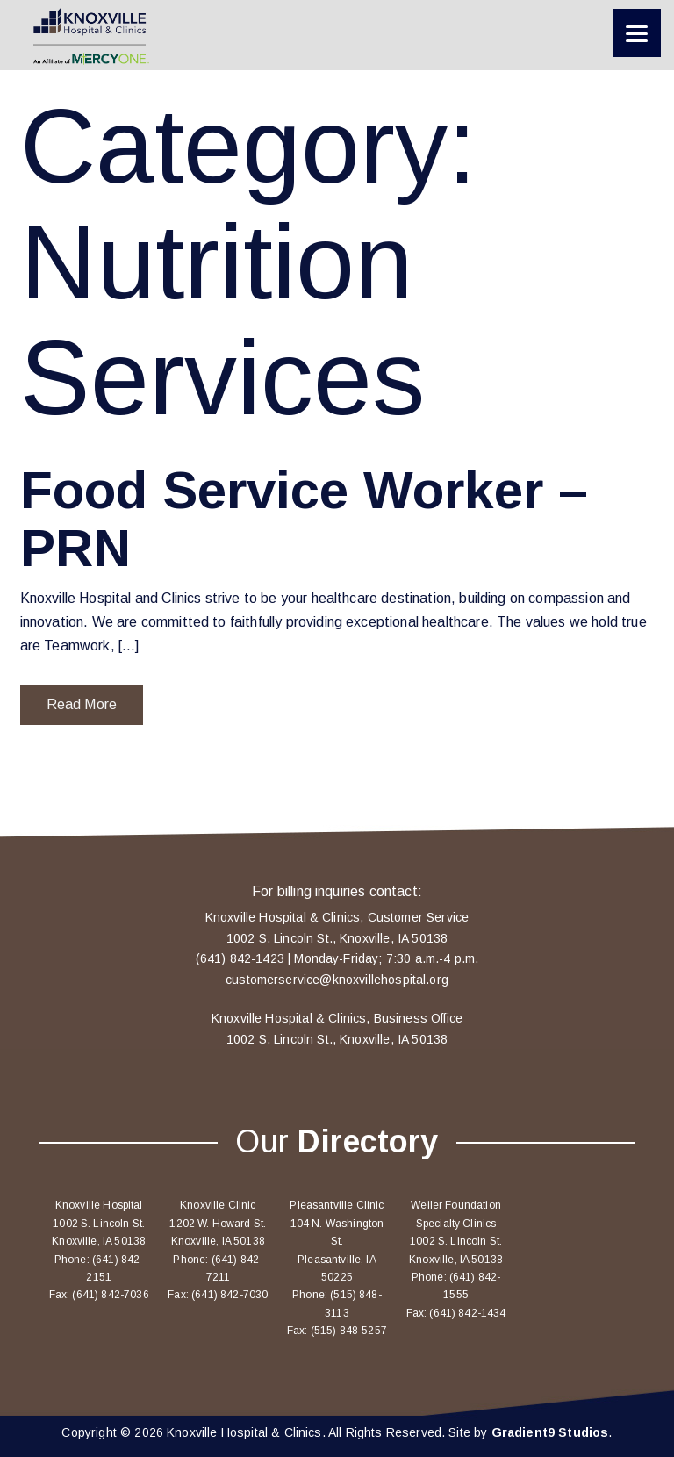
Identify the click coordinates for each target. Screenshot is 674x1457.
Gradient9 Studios (550, 1432)
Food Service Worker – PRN (304, 519)
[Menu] (637, 33)
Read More (82, 704)
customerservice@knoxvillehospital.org (337, 980)
